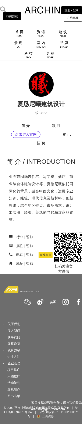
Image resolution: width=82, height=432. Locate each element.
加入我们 (13, 330)
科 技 (28, 55)
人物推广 (13, 376)
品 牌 (64, 44)
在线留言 (45, 255)
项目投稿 (14, 350)
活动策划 (13, 383)
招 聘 (41, 143)
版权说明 (13, 343)
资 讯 (41, 33)
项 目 (56, 126)
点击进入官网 (26, 134)
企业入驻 (13, 356)
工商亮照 (45, 416)
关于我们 (14, 324)
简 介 (26, 126)
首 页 (19, 33)
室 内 (41, 44)
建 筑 (63, 33)
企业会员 (14, 363)
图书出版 (13, 396)
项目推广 (13, 370)
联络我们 (13, 337)
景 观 (18, 44)
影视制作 (13, 389)
